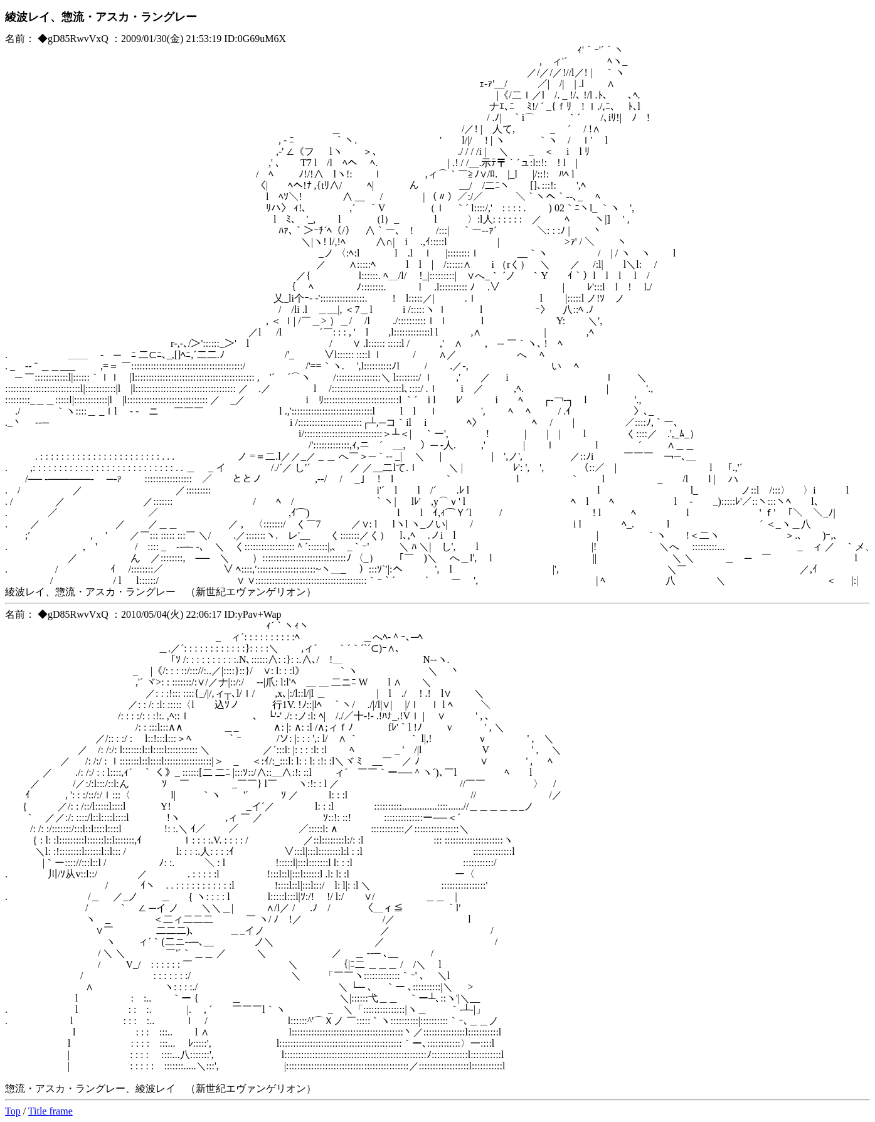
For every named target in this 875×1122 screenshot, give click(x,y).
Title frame (50, 1111)
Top (13, 1111)
